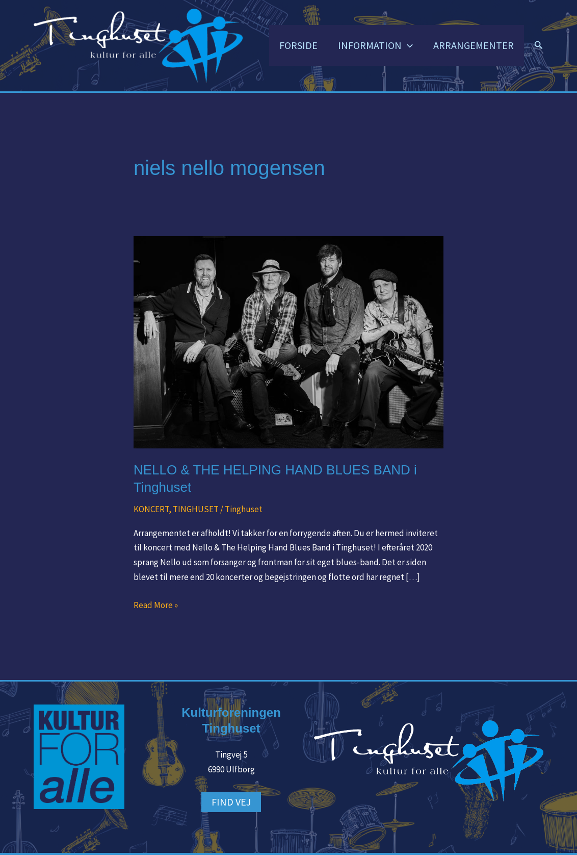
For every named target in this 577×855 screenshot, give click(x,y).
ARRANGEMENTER (473, 45)
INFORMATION (375, 45)
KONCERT (151, 509)
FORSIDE (298, 45)
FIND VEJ (231, 801)
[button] (407, 45)
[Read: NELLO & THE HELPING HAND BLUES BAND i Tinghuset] (288, 341)
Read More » (156, 604)
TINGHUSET (196, 509)
